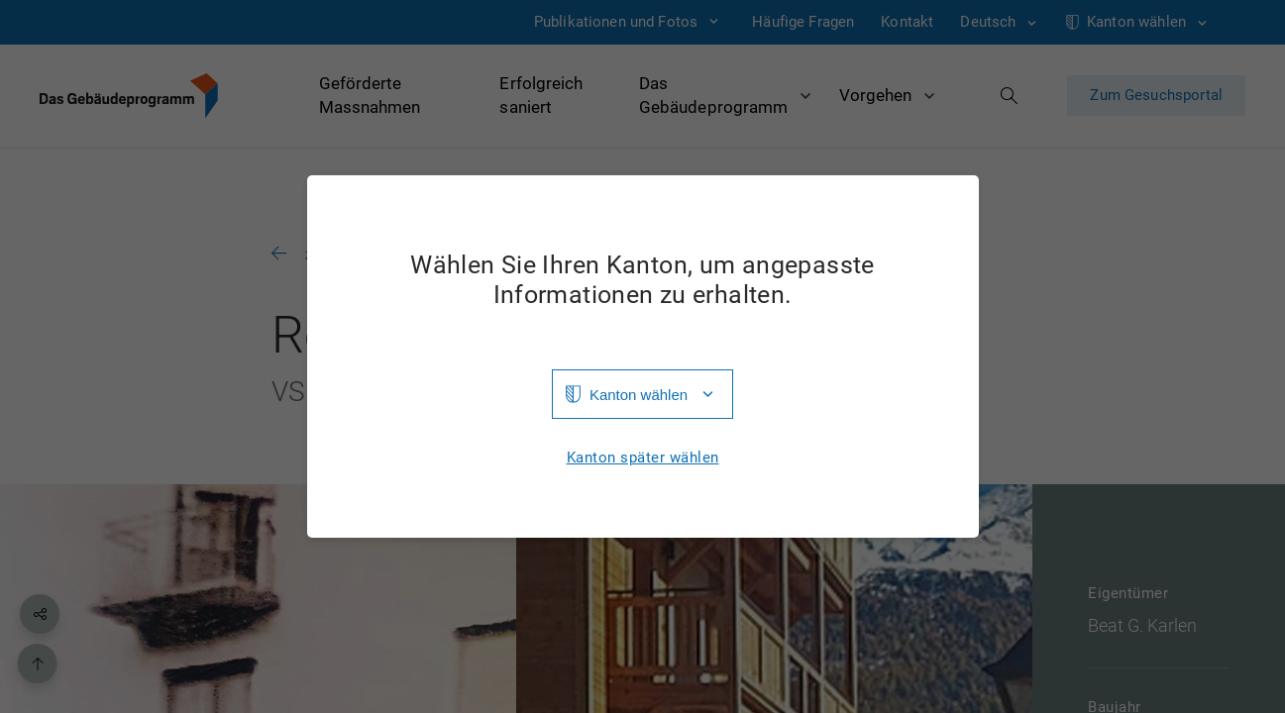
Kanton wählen (638, 394)
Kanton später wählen (643, 458)
